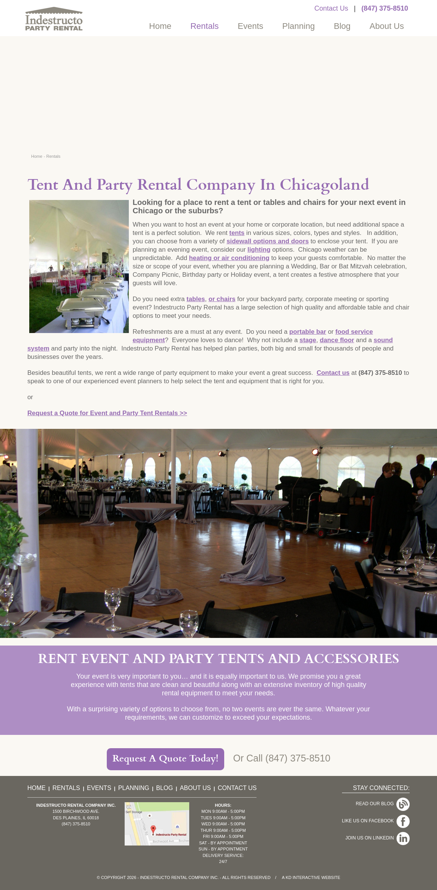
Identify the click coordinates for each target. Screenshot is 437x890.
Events (250, 26)
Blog (342, 26)
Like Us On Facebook (376, 820)
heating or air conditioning (229, 258)
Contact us (333, 372)
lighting (259, 249)
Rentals (204, 26)
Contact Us (331, 8)
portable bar (307, 331)
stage (307, 340)
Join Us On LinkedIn (377, 838)
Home (160, 26)
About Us (387, 26)
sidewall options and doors (267, 241)
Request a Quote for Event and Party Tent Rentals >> (107, 413)
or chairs (222, 299)
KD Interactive (303, 877)
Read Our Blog (383, 803)
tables (196, 299)
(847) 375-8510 (384, 8)
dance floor (337, 340)
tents (236, 232)
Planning (298, 26)
